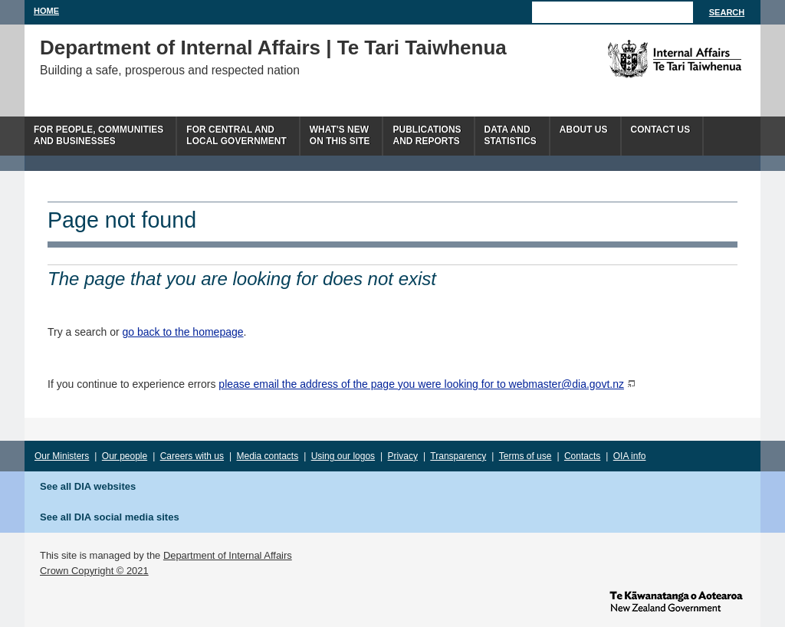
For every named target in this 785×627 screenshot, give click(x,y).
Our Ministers (61, 456)
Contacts (582, 456)
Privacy (403, 456)
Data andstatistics (510, 135)
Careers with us (192, 456)
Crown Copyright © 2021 (94, 570)
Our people (124, 456)
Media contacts (268, 456)
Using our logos (343, 456)
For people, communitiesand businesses (98, 135)
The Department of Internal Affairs (639, 59)
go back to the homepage (183, 332)
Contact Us (661, 129)
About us (584, 129)
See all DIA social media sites (109, 517)
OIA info (629, 456)
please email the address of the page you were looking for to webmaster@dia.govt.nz (421, 384)
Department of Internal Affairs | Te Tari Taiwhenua (273, 47)
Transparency (458, 456)
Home (46, 10)
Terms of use (525, 456)
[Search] (612, 12)
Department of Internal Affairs (227, 555)
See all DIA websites (88, 486)
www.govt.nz (676, 600)
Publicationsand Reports (426, 135)
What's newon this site (340, 135)
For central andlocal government (236, 135)
